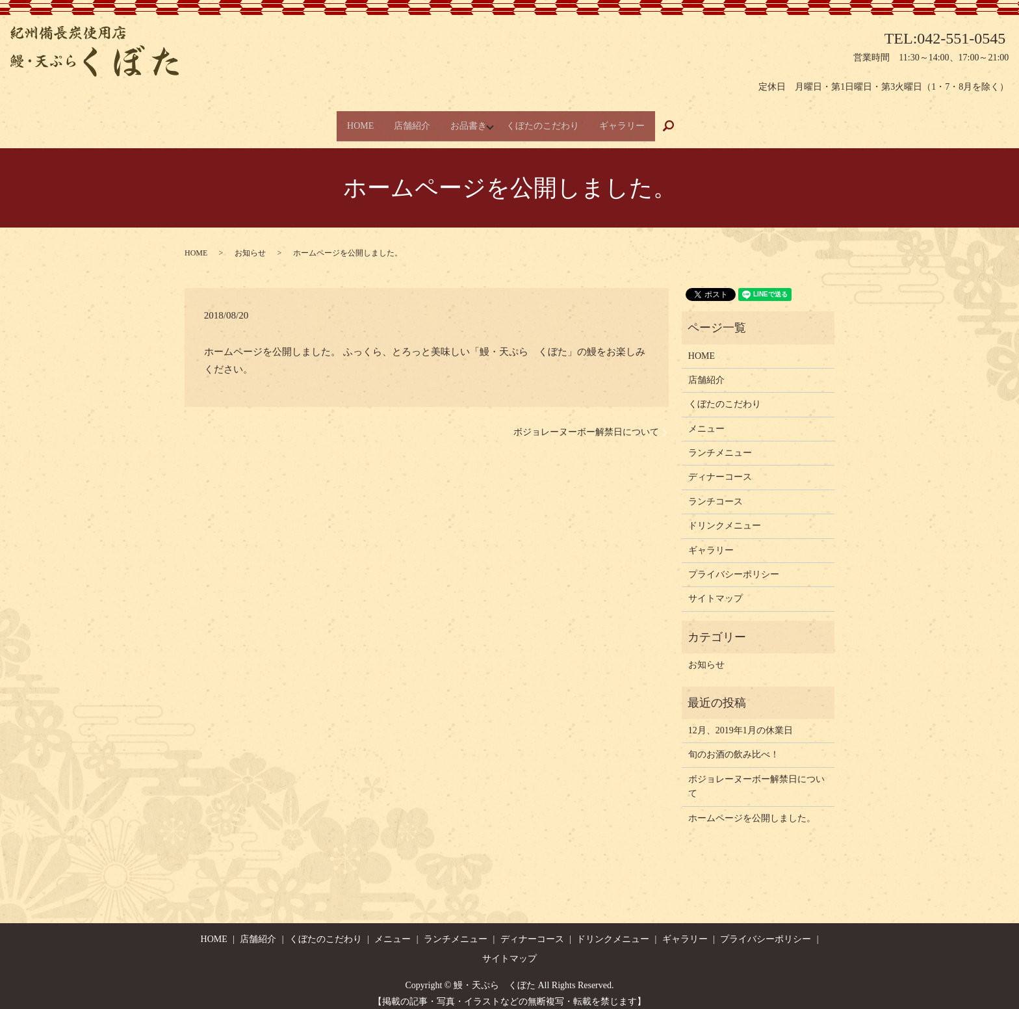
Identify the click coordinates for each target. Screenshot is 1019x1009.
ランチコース (715, 491)
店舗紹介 (407, 120)
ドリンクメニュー (724, 516)
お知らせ (250, 243)
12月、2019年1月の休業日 (740, 721)
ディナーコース (720, 467)
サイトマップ (715, 589)
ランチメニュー (720, 443)
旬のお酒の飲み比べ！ (733, 745)
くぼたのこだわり (547, 120)
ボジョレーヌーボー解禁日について (586, 422)
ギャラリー (634, 120)
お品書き (470, 120)
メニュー (706, 418)
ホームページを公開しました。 (752, 808)
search (691, 121)
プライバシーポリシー (733, 565)
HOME (348, 120)
